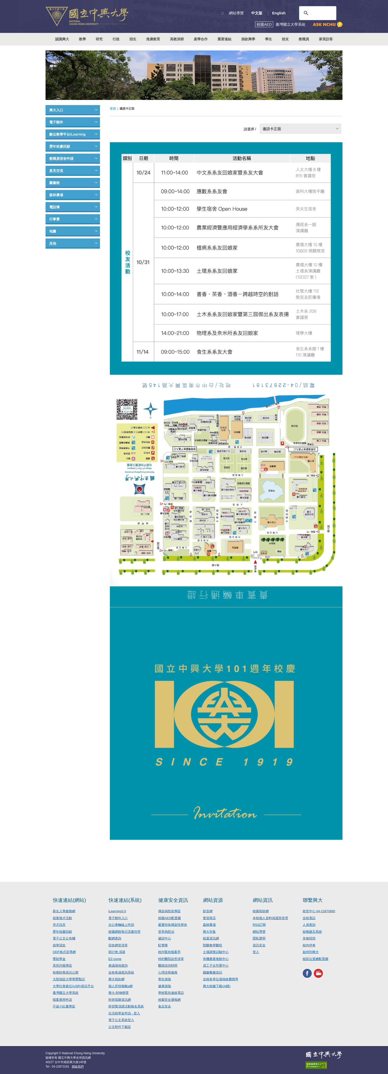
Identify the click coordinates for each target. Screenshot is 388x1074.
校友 (285, 39)
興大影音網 (318, 973)
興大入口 (56, 110)
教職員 (304, 39)
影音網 (208, 911)
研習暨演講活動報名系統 (126, 1006)
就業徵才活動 (62, 918)
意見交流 (56, 171)
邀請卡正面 (272, 129)
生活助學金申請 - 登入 (124, 1013)
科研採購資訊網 (119, 1000)
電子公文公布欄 (64, 938)
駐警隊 (163, 945)
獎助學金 (59, 959)
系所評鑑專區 (62, 965)
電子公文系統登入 (121, 1020)
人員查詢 (309, 925)
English (279, 13)
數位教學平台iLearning (67, 134)
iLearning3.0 (117, 911)
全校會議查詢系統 (121, 972)
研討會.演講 (116, 952)
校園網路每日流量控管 (124, 932)
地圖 (52, 231)
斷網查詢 (114, 938)
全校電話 (309, 918)
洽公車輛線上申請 (121, 925)
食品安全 (164, 1006)
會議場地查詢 (118, 965)
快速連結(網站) (69, 900)
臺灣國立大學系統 (65, 993)
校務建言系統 (312, 932)
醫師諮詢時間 (167, 965)
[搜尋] (317, 13)
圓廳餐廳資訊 (212, 972)
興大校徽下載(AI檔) (217, 986)
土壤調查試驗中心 (216, 952)
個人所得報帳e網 (120, 986)
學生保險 (164, 979)
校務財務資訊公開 (65, 972)
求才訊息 (59, 925)
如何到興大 (311, 952)
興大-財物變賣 (118, 993)
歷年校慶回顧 (59, 146)
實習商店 (209, 918)
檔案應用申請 (62, 1000)
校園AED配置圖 (169, 918)
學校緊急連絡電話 (171, 993)
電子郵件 (56, 122)
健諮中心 (164, 938)
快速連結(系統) (125, 900)
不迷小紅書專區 (64, 1006)
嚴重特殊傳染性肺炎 (172, 925)
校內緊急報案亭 (169, 952)
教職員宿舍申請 (61, 159)
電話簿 (54, 207)
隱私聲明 (259, 938)
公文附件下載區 (119, 1027)
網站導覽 (236, 13)
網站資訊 (263, 900)
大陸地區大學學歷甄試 (69, 979)
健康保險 (164, 986)
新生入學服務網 (64, 911)
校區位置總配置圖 (315, 959)
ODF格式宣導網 (64, 952)
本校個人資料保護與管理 (270, 918)
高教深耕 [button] (177, 39)
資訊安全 (259, 945)
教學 (82, 39)
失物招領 (309, 938)
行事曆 (54, 219)
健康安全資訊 (173, 900)
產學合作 (201, 39)
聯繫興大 (313, 900)
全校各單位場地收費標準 (220, 979)
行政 (116, 39)
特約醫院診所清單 (171, 959)
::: (222, 13)
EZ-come (114, 959)
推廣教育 (153, 39)
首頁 (113, 108)
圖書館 (54, 183)
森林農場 (56, 195)
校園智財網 (261, 911)
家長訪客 (326, 39)
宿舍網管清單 (118, 945)
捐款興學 (248, 39)
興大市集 (209, 932)
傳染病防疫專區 (169, 911)
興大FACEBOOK (307, 973)
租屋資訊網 (211, 938)
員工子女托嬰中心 (216, 965)
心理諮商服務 (167, 972)
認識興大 (62, 39)
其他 (52, 243)
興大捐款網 (116, 979)
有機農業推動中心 (216, 959)
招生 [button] (132, 39)
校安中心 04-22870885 (319, 911)
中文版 (256, 13)
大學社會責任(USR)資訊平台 (73, 986)
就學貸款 (59, 945)
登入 (256, 952)
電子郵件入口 (118, 918)
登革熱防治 (166, 932)
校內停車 (309, 945)
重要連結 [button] (224, 39)
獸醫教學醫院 (212, 945)
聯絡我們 (78, 1066)
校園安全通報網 (169, 1000)
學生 (268, 39)
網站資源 (213, 900)
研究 (99, 39)
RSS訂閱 (259, 925)
